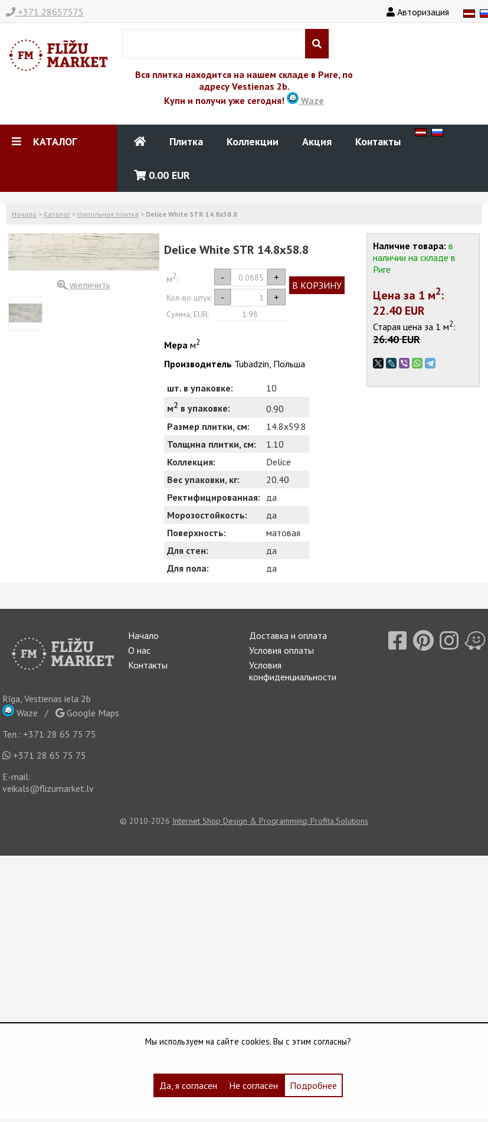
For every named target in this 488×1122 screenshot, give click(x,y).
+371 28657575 (45, 12)
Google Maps (87, 713)
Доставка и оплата (288, 635)
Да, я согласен (188, 1085)
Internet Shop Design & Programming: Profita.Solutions (270, 821)
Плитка (186, 141)
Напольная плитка (108, 214)
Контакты (378, 141)
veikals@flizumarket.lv (48, 788)
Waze (305, 100)
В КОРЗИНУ (317, 285)
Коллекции (253, 141)
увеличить (83, 285)
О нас (139, 650)
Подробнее (313, 1085)
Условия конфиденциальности (292, 671)
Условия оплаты (281, 650)
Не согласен (253, 1085)
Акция (317, 141)
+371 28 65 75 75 (59, 734)
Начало (24, 214)
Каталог (57, 214)
